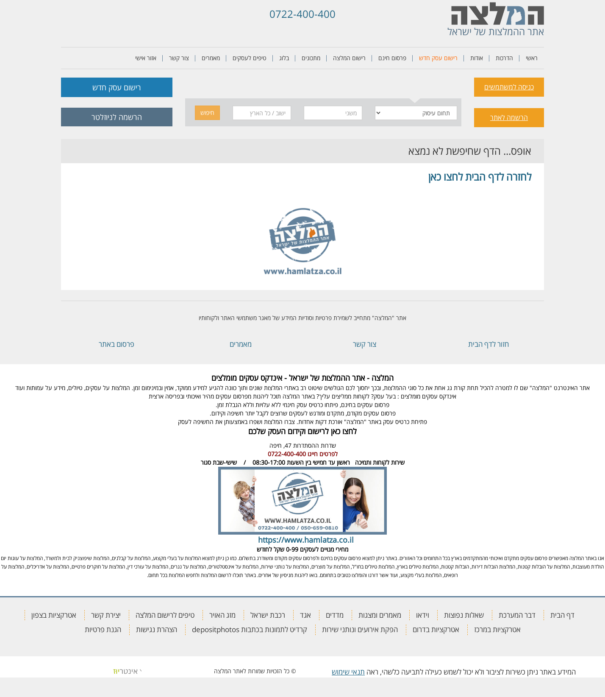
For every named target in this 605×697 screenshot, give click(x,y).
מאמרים (211, 58)
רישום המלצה (349, 58)
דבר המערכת (517, 615)
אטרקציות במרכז (497, 629)
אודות (476, 58)
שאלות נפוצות (464, 615)
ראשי (532, 58)
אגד (305, 615)
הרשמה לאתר (509, 117)
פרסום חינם (392, 58)
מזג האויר (222, 615)
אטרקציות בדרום (436, 629)
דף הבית (562, 615)
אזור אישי (145, 58)
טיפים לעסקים (249, 58)
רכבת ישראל (267, 615)
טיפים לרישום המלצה (165, 615)
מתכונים (311, 58)
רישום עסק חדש (438, 58)
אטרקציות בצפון (53, 615)
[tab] (415, 86)
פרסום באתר (116, 344)
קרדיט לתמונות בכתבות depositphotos (249, 629)
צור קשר (179, 58)
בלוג (284, 58)
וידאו (422, 615)
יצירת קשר (106, 615)
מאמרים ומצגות (379, 615)
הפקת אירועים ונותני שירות (360, 629)
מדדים (335, 615)
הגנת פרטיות (103, 629)
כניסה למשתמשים (509, 87)
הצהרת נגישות (156, 629)
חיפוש (207, 113)
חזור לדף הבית (488, 344)
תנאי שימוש (348, 672)
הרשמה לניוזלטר (117, 117)
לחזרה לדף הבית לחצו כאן (479, 177)
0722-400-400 (302, 14)
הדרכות (504, 58)
